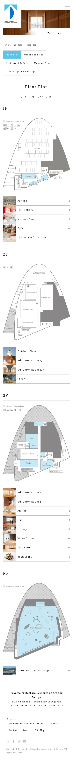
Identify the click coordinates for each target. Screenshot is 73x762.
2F (33, 97)
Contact (13, 730)
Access (26, 730)
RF (49, 97)
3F (41, 97)
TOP (64, 740)
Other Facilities (33, 54)
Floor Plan (12, 54)
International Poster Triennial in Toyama (32, 723)
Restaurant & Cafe (17, 62)
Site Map (40, 730)
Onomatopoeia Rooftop (20, 71)
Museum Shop (42, 62)
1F (24, 97)
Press (10, 719)
